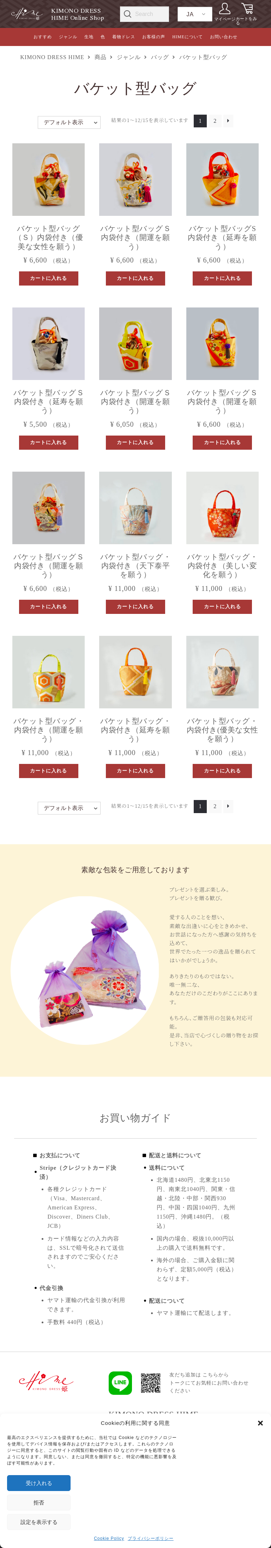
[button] (260, 1423)
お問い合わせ (223, 36)
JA (190, 14)
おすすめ (43, 36)
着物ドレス (123, 36)
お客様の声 (153, 36)
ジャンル (68, 36)
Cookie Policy (109, 1538)
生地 (89, 36)
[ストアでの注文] (69, 122)
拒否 (39, 1503)
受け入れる (39, 1483)
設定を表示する (39, 1522)
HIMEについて (187, 36)
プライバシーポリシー (151, 1538)
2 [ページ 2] (215, 121)
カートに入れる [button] (48, 278)
